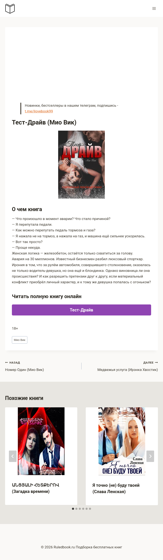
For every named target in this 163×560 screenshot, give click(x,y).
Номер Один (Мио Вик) (41, 366)
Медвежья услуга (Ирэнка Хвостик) (121, 366)
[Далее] (150, 456)
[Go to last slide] (13, 456)
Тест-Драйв (81, 309)
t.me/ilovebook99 (39, 111)
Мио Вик (19, 340)
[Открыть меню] (154, 8)
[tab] (73, 509)
